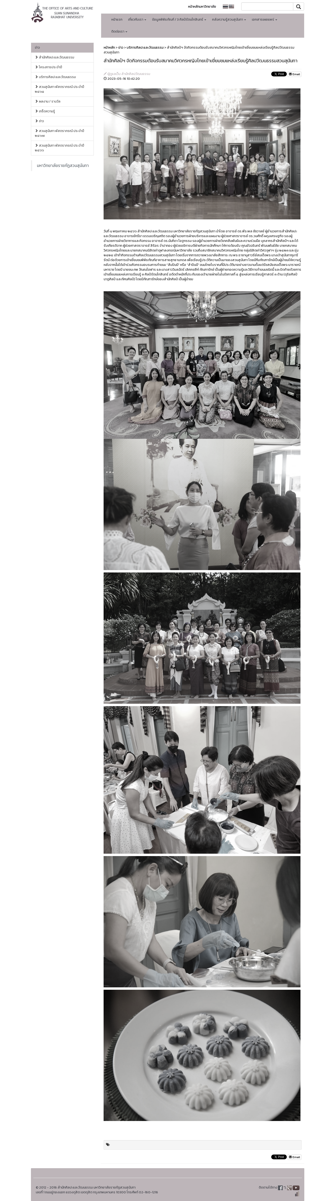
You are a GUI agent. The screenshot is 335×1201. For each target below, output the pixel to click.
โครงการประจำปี (48, 67)
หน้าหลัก (109, 47)
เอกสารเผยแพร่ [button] (264, 19)
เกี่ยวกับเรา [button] (137, 19)
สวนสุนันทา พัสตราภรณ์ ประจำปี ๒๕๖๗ (59, 133)
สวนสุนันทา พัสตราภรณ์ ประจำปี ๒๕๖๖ (59, 148)
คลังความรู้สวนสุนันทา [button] (229, 19)
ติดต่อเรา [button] (119, 31)
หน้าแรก (116, 19)
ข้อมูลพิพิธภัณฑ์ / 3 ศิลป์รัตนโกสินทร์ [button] (179, 19)
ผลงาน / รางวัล (47, 101)
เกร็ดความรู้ (45, 111)
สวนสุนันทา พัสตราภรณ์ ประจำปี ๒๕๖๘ (59, 89)
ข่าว (37, 47)
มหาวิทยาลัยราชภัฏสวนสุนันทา (63, 165)
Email (294, 74)
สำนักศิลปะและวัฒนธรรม (54, 57)
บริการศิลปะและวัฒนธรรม (55, 77)
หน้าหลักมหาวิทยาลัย (202, 6)
